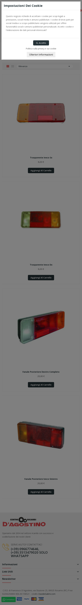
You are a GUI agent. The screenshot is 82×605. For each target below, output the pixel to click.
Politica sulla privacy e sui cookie (41, 48)
